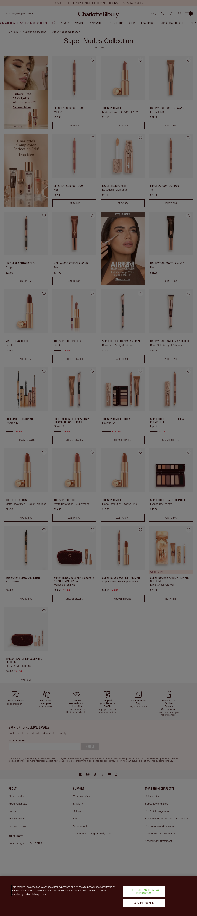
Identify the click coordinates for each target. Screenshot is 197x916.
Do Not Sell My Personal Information (144, 891)
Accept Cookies (144, 902)
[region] (98, 896)
